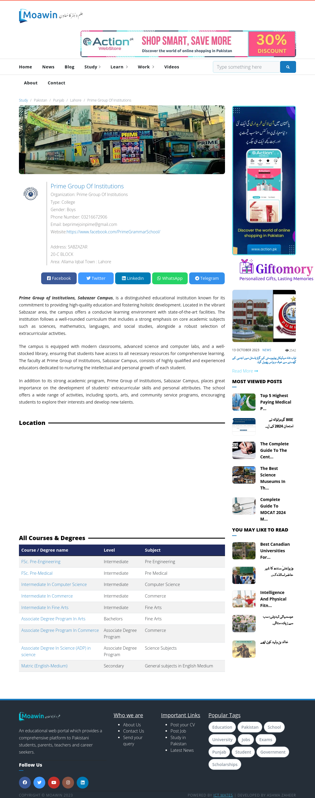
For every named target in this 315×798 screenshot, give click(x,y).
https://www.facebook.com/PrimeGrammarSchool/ (113, 232)
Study (92, 67)
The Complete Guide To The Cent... (274, 450)
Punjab (219, 752)
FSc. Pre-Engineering (40, 561)
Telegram (207, 278)
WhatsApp (170, 278)
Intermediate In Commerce (47, 596)
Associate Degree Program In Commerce (60, 630)
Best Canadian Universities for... (275, 550)
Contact (56, 83)
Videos (171, 67)
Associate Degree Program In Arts (53, 619)
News (48, 67)
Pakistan (249, 727)
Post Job (178, 731)
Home (25, 67)
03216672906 (94, 217)
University (222, 739)
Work (146, 67)
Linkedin (133, 278)
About (31, 83)
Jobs (246, 739)
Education (222, 727)
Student (243, 752)
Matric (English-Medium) (44, 666)
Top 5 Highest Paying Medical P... (275, 402)
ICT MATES (223, 795)
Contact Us (133, 731)
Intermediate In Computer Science (54, 584)
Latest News (182, 750)
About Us (132, 725)
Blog (69, 67)
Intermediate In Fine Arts (44, 607)
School (274, 727)
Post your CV (183, 725)
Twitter (96, 278)
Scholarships (224, 764)
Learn (119, 67)
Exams (265, 739)
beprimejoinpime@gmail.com (90, 224)
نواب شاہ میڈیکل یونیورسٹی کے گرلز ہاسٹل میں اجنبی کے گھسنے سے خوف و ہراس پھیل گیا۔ (264, 360)
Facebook (59, 278)
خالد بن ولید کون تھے (274, 642)
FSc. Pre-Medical (37, 573)
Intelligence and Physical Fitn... (273, 599)
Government (272, 752)
